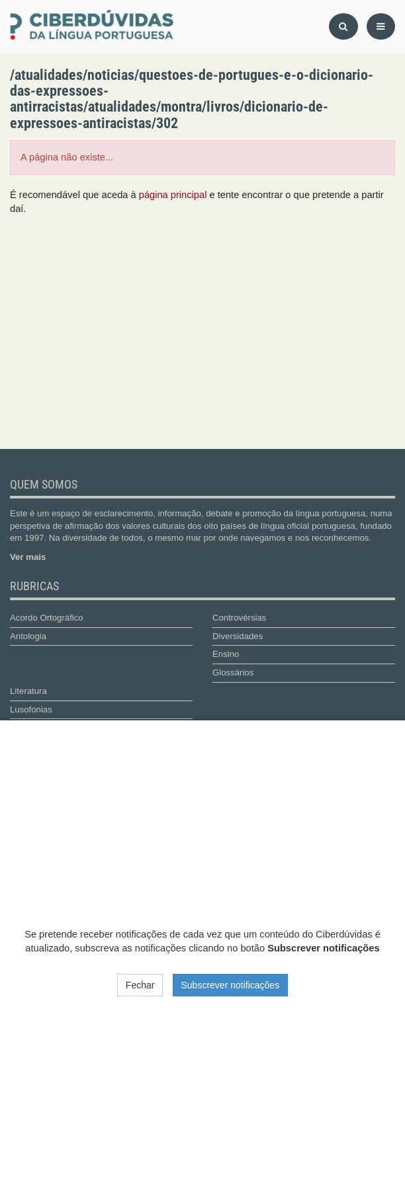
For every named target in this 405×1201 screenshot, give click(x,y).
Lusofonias (31, 709)
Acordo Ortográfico (46, 618)
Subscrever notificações (230, 985)
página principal (173, 194)
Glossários (232, 672)
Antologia (28, 636)
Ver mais (28, 557)
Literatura (28, 691)
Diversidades (237, 636)
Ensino (225, 654)
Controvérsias (239, 618)
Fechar (140, 985)
